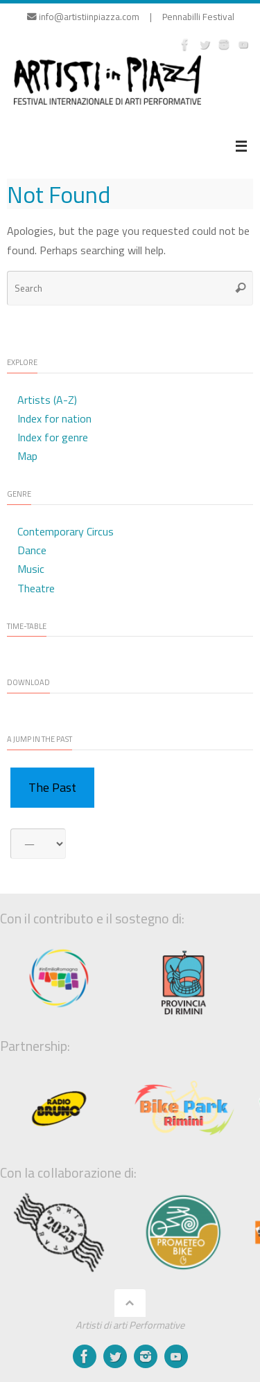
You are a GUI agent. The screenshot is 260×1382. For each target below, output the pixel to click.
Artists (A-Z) (47, 399)
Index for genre (52, 437)
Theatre (36, 588)
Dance (31, 550)
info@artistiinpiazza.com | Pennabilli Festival (130, 17)
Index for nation (54, 418)
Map (27, 456)
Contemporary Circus (65, 531)
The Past (52, 787)
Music (30, 568)
